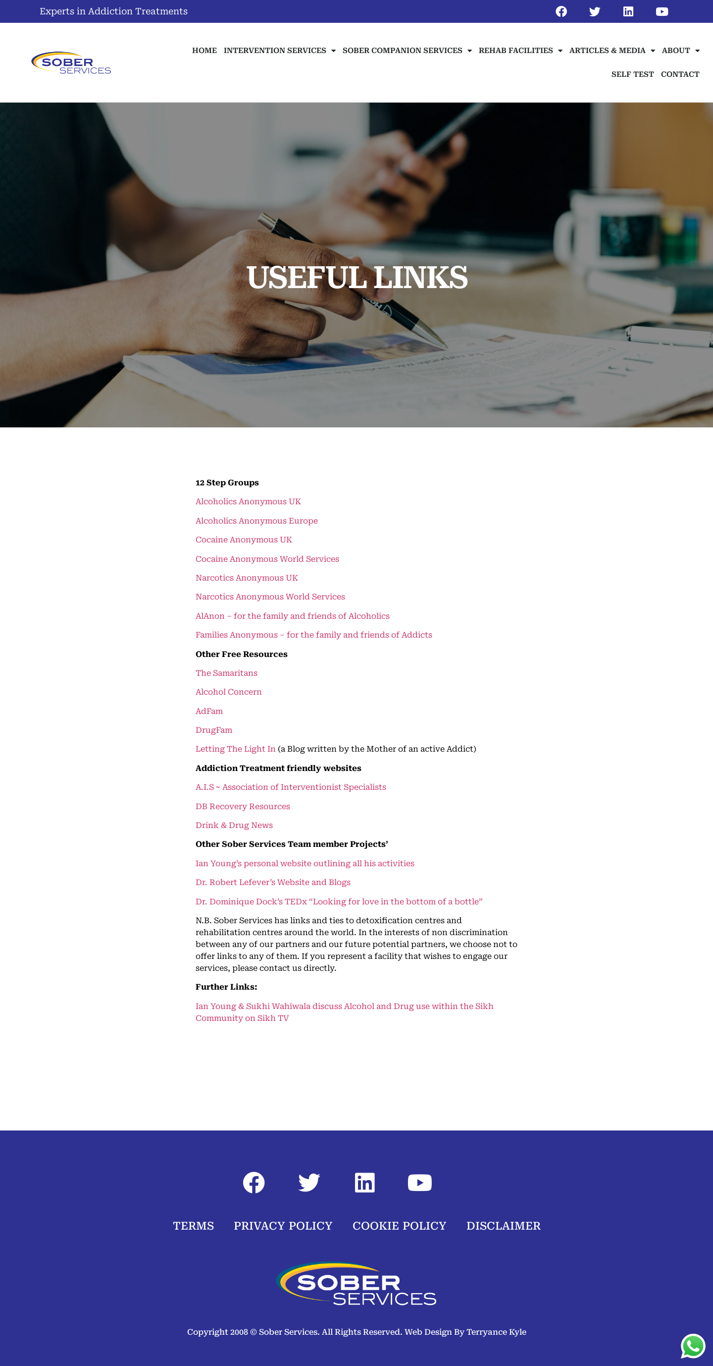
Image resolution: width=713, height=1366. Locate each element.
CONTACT (680, 74)
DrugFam (214, 730)
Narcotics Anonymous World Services (270, 596)
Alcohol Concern (229, 692)
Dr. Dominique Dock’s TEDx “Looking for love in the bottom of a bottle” (339, 901)
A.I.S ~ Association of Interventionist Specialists (291, 787)
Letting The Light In (236, 749)
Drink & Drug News (234, 825)
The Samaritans (226, 673)
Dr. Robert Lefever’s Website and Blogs (273, 882)
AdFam (209, 711)
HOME (204, 50)
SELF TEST (632, 74)
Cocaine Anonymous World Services (267, 559)
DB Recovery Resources (243, 806)
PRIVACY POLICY (283, 1226)
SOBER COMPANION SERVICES (407, 50)
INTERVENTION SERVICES (280, 50)
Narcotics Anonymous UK (247, 578)
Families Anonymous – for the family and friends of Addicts (314, 635)
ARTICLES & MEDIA (612, 50)
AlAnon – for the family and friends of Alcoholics (293, 616)
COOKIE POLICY (400, 1226)
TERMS (193, 1226)
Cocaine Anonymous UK (244, 539)
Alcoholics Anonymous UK (248, 501)
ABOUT (681, 50)
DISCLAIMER (503, 1226)
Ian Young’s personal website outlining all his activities (305, 863)
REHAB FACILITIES (520, 50)
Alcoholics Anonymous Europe (257, 521)
